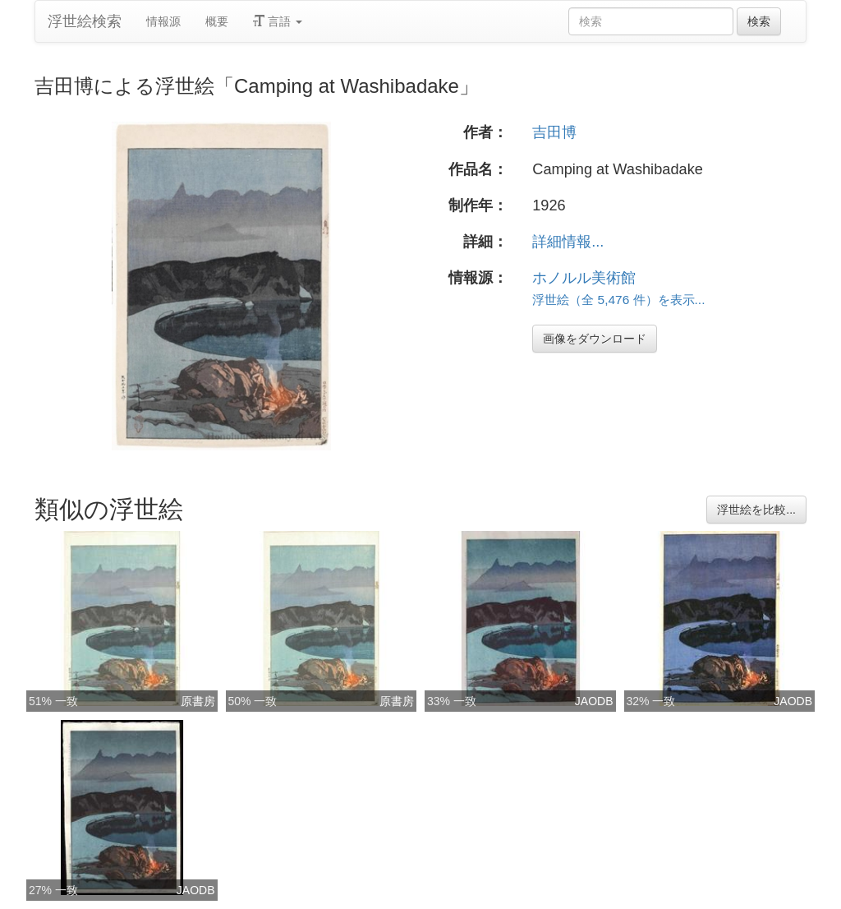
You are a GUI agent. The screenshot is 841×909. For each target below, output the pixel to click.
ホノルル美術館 (584, 278)
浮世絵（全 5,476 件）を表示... (618, 300)
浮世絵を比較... (756, 509)
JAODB (594, 701)
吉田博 (554, 132)
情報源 (163, 21)
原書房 (198, 701)
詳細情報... (568, 241)
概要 (216, 21)
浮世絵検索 (85, 21)
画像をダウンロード (594, 338)
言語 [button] (277, 21)
